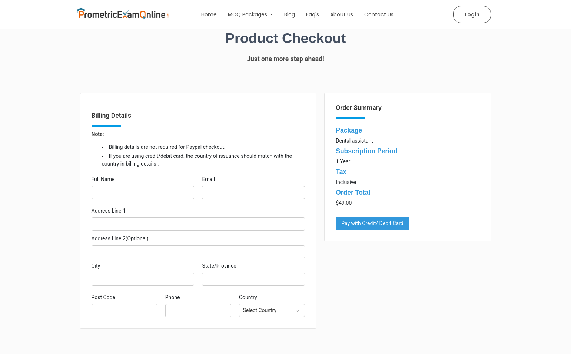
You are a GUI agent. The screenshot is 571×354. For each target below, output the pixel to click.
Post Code (103, 297)
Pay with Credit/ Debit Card (372, 223)
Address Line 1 (109, 211)
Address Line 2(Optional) (120, 238)
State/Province (219, 266)
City (96, 266)
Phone (172, 297)
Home (209, 14)
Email (208, 179)
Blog (289, 14)
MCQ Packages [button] (248, 14)
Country (248, 297)
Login (472, 14)
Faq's (312, 14)
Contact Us (379, 14)
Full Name (103, 179)
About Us (341, 14)
